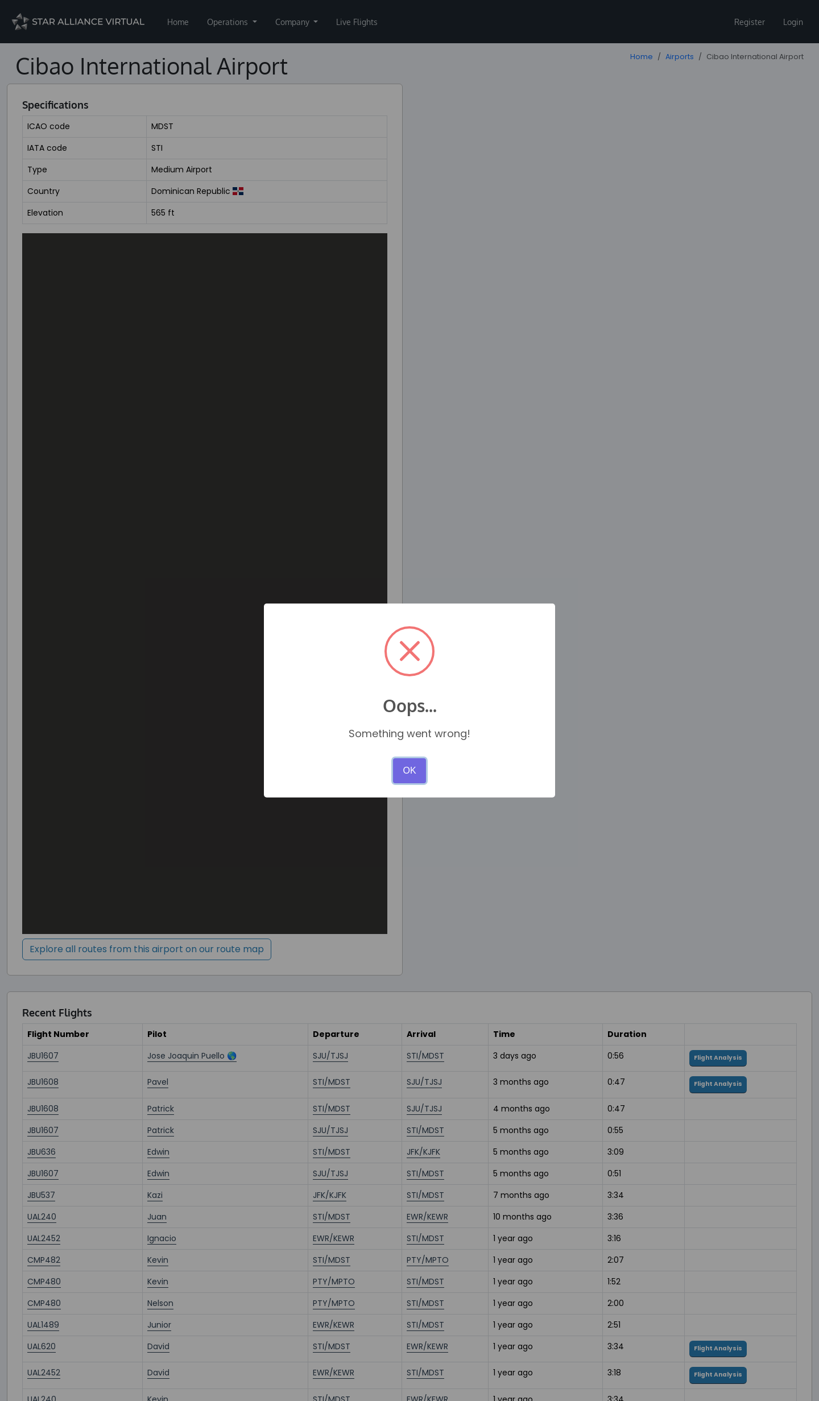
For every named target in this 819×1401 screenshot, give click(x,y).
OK (409, 770)
